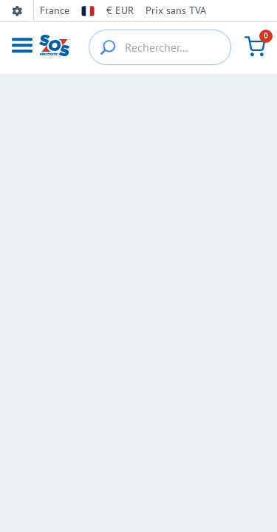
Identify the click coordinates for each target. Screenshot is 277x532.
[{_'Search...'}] (107, 47)
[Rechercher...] (160, 47)
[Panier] (254, 46)
